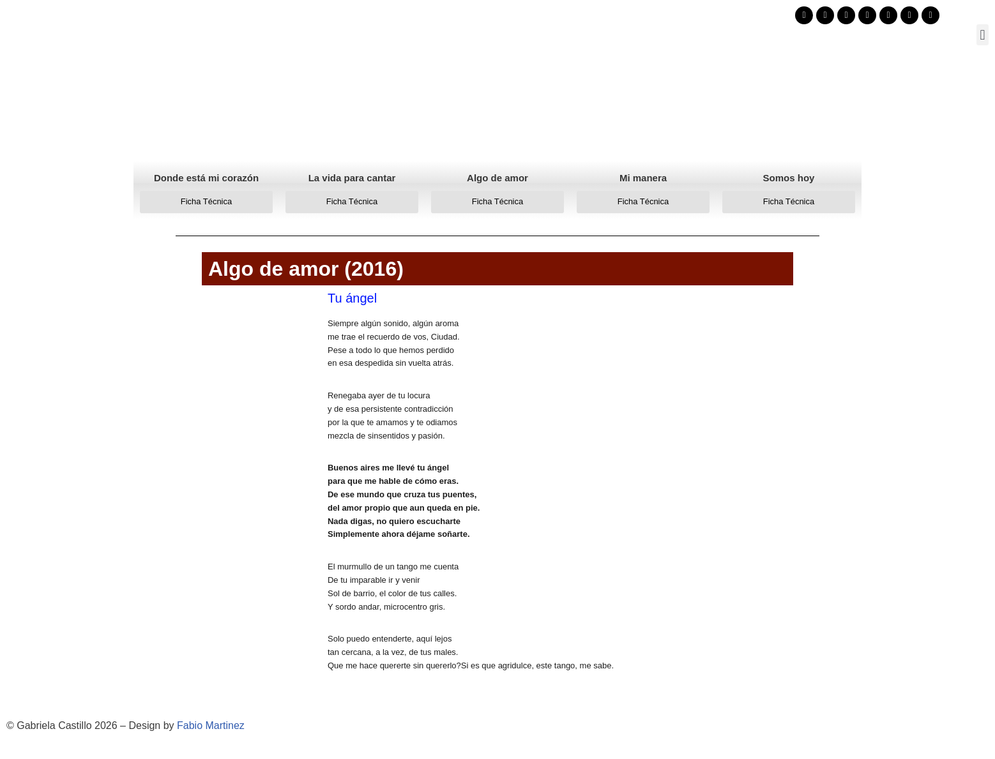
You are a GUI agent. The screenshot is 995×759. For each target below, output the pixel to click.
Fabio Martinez (211, 725)
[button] (982, 34)
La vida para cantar (352, 177)
